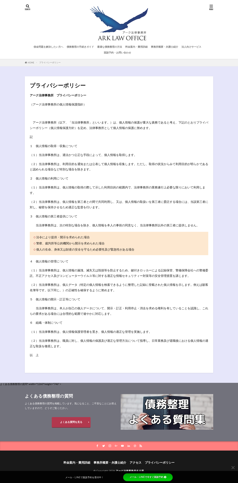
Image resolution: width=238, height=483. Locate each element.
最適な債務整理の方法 (109, 46)
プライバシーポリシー (50, 62)
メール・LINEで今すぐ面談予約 (148, 477)
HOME (31, 62)
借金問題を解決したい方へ (48, 46)
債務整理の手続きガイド (80, 46)
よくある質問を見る (71, 421)
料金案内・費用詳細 (136, 46)
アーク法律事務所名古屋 (130, 470)
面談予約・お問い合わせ (117, 52)
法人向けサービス (191, 46)
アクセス (135, 462)
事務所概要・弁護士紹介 (164, 46)
